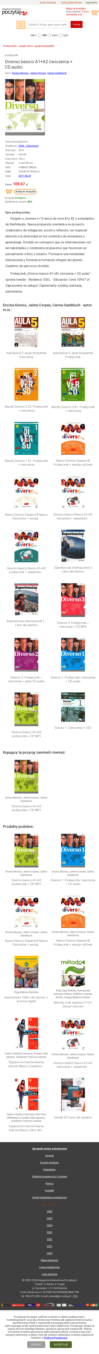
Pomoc (49, 1183)
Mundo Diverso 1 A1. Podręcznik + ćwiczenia (26, 463)
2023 (49, 1232)
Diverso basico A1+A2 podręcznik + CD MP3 (26, 734)
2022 (49, 1239)
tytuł (65, 35)
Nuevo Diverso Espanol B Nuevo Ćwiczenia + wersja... (26, 516)
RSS (75, 1296)
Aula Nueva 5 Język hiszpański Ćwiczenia (26, 355)
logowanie (91, 2)
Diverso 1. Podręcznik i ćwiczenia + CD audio (73, 679)
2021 (49, 1246)
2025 (49, 1218)
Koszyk (49, 1155)
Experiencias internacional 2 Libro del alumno (73, 569)
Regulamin (49, 1169)
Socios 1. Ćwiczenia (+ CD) (73, 728)
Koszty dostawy (49, 1162)
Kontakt (49, 1190)
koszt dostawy (48, 2)
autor (55, 35)
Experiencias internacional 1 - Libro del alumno (26, 623)
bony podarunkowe (72, 2)
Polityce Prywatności (55, 1337)
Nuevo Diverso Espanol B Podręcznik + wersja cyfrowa (73, 462)
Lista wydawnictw (49, 1267)
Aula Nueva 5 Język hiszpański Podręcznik (73, 355)
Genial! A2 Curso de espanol (73, 1117)
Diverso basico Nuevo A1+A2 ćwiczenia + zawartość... (73, 516)
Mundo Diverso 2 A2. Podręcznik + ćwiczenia (26, 408)
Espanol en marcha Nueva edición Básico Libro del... (26, 1128)
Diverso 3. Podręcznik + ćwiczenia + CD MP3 (73, 625)
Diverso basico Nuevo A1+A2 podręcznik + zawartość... (26, 570)
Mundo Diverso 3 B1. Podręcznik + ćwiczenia (72, 409)
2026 (49, 1211)
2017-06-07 (24, 175)
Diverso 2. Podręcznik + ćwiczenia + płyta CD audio (26, 679)
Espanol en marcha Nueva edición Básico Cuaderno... (26, 1064)
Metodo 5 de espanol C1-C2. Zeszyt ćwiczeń (73, 1004)
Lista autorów (49, 1274)
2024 (49, 1225)
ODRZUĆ (36, 1344)
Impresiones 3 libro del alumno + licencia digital (26, 999)
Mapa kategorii (49, 1260)
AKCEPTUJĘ (61, 1344)
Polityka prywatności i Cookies (49, 1176)
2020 (49, 1253)
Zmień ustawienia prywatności (49, 1197)
